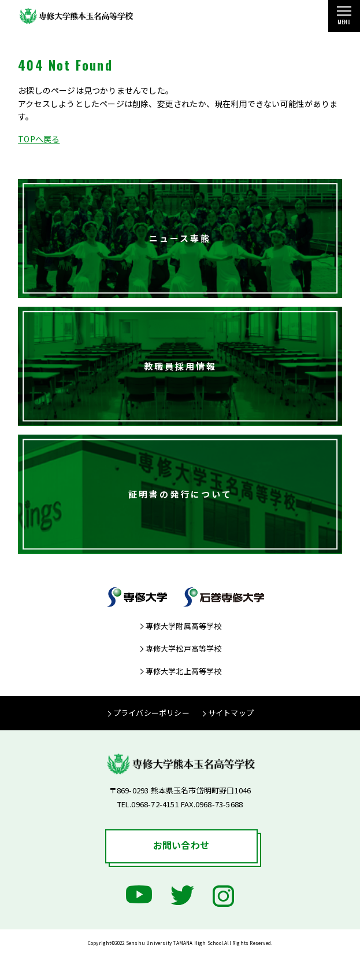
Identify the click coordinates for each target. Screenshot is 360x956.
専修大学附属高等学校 (184, 625)
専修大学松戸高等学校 (184, 648)
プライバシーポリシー (151, 712)
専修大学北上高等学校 (184, 670)
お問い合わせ (181, 845)
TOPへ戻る (39, 139)
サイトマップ (231, 712)
